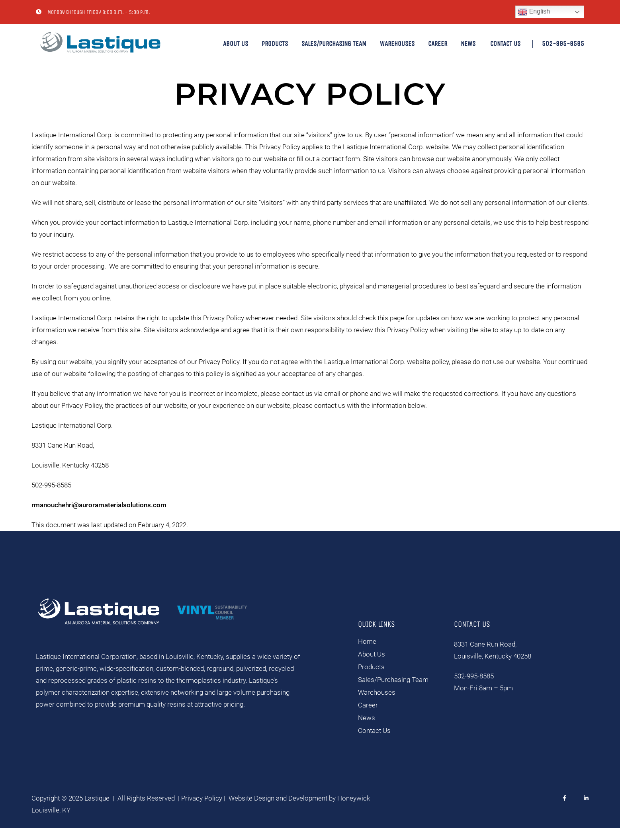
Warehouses (397, 43)
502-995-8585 (563, 43)
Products (275, 43)
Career (437, 43)
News (468, 43)
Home (367, 641)
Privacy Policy (201, 798)
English (534, 12)
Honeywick (353, 798)
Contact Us (505, 43)
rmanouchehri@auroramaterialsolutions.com (98, 505)
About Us (235, 43)
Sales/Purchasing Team (333, 43)
